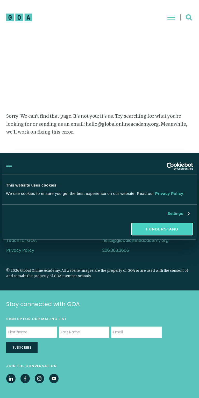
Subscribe (21, 347)
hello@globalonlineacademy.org (135, 240)
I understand (162, 229)
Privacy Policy (169, 193)
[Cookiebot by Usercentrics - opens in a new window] (170, 166)
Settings (175, 213)
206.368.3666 (115, 250)
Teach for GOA (21, 240)
